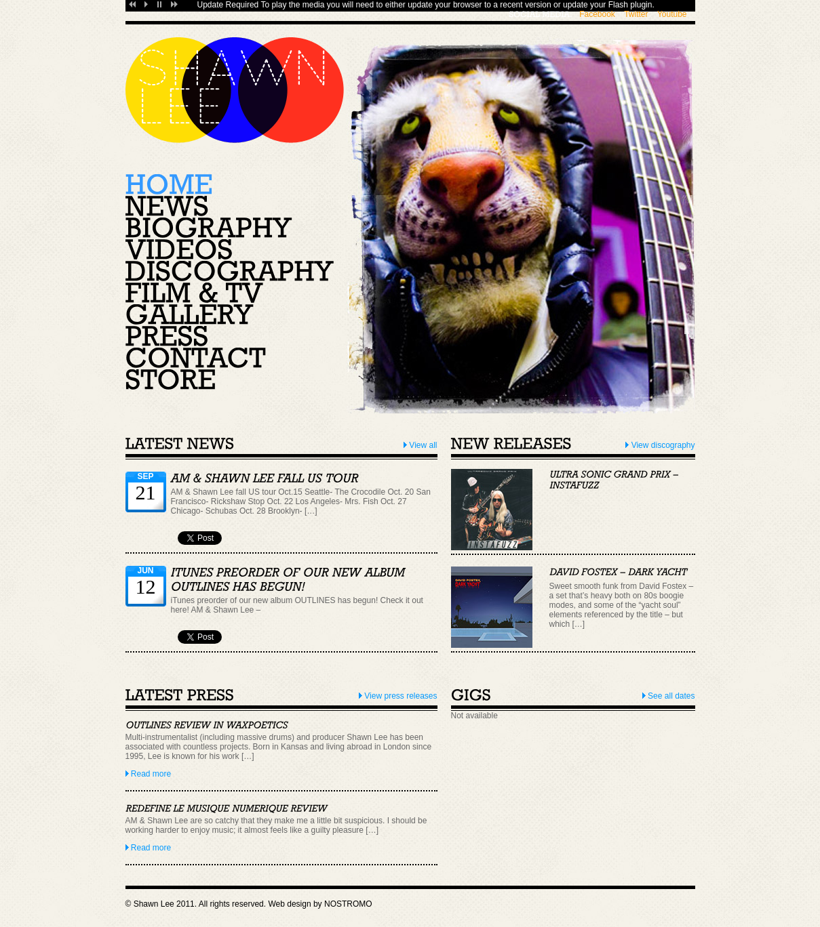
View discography (660, 445)
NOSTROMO (348, 904)
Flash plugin (630, 4)
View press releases (398, 696)
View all (420, 445)
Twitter (636, 14)
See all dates (668, 696)
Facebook (597, 14)
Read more (148, 774)
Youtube (672, 14)
